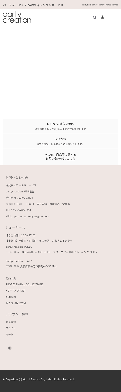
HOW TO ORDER (15, 290)
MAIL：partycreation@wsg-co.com (27, 216)
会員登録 (11, 322)
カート (9, 334)
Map (96, 252)
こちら (71, 158)
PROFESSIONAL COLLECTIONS (25, 284)
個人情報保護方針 (16, 303)
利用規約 (11, 297)
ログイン (11, 328)
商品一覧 (11, 278)
